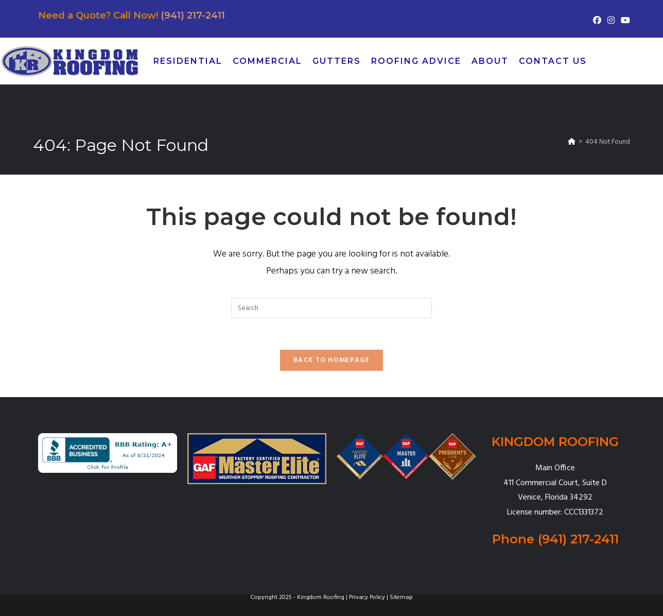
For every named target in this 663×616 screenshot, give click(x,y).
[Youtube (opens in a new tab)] (624, 21)
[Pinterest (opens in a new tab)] (641, 60)
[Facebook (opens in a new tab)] (597, 21)
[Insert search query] (331, 308)
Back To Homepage (331, 360)
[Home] (571, 141)
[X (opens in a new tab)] (605, 60)
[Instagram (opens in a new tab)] (611, 21)
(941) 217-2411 (193, 15)
